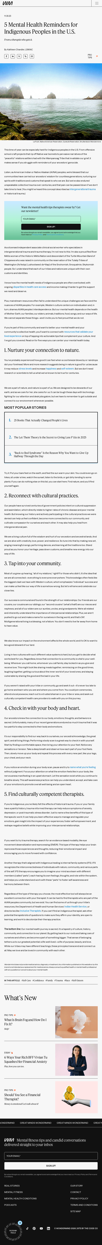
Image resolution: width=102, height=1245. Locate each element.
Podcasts (10, 1205)
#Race (67, 980)
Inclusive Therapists (30, 911)
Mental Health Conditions (20, 1198)
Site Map (75, 1211)
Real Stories (12, 1186)
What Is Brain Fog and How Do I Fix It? (25, 1022)
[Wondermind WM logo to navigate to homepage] (21, 3)
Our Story (76, 1186)
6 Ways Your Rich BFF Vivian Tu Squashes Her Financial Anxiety (25, 1059)
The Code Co (91, 1228)
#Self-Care (26, 980)
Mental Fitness (13, 1192)
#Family (49, 980)
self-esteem (67, 368)
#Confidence (38, 980)
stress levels (25, 368)
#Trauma (58, 980)
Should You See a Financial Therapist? (22, 1097)
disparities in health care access (29, 287)
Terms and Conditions (55, 234)
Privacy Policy (37, 234)
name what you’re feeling (83, 767)
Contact (75, 1192)
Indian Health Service (75, 906)
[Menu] (96, 3)
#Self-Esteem (77, 980)
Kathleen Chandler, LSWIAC (20, 50)
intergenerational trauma (83, 189)
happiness (51, 368)
